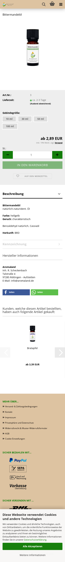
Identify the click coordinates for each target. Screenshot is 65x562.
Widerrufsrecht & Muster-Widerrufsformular (26, 428)
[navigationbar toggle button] (60, 4)
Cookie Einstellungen (15, 438)
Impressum (10, 417)
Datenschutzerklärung (35, 539)
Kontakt (8, 411)
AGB (7, 433)
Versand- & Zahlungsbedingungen (21, 406)
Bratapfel (32, 348)
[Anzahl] (32, 155)
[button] (8, 155)
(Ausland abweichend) (40, 103)
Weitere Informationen (33, 555)
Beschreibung (13, 194)
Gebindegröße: (11, 112)
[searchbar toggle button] (43, 4)
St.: (4, 148)
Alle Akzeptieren (32, 546)
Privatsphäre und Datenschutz (19, 422)
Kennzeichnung (14, 244)
